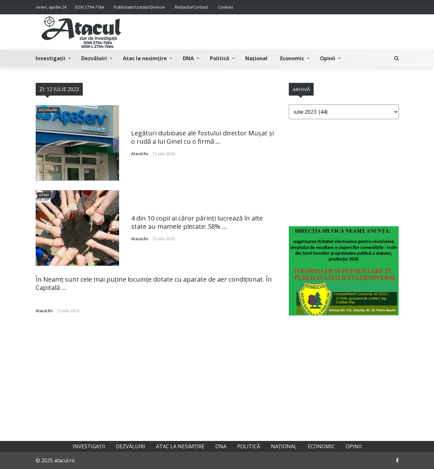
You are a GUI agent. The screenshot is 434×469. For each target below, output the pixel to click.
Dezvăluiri (94, 58)
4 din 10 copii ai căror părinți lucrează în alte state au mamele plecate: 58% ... (197, 222)
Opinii (327, 58)
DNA (188, 58)
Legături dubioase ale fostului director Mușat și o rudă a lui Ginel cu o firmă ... (202, 137)
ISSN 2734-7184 (89, 7)
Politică (219, 58)
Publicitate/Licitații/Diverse (139, 7)
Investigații (50, 58)
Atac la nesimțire (145, 58)
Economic (292, 58)
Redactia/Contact (191, 7)
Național (256, 58)
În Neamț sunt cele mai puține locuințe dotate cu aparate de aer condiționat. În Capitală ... (154, 283)
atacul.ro (139, 153)
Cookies (225, 7)
